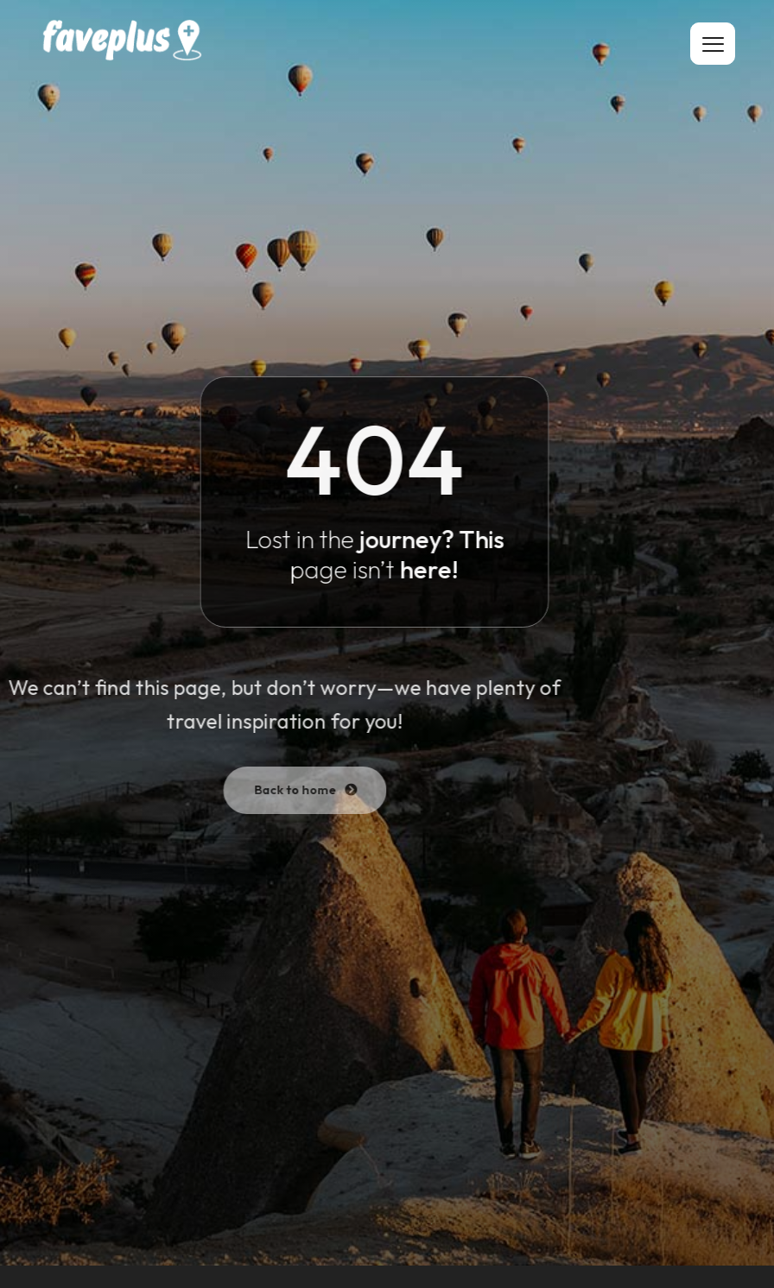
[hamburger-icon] (712, 43)
